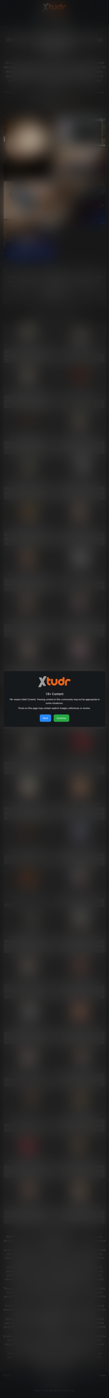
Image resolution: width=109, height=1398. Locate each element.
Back (45, 718)
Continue (61, 718)
